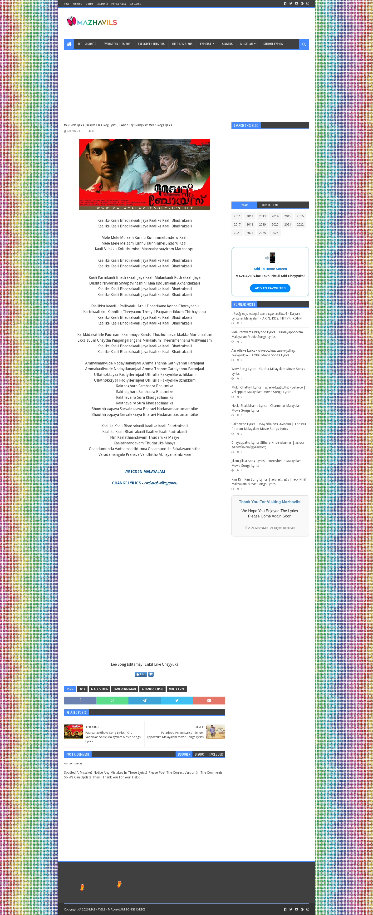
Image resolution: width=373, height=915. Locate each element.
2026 (275, 233)
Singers (227, 43)
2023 (237, 233)
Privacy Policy (118, 3)
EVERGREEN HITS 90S (151, 43)
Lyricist (205, 43)
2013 (262, 216)
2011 (237, 216)
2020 (275, 224)
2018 (249, 224)
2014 (275, 216)
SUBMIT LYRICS (273, 43)
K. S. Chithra (99, 689)
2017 (237, 224)
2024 (249, 233)
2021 (287, 224)
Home (66, 3)
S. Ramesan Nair (152, 689)
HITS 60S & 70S (182, 43)
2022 (300, 224)
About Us (77, 3)
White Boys (176, 689)
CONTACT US (135, 3)
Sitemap (89, 3)
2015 (82, 689)
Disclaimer (102, 3)
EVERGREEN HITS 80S (117, 43)
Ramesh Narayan (125, 689)
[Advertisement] (186, 83)
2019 (262, 224)
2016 (300, 216)
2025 (262, 233)
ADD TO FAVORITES (270, 288)
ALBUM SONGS (87, 43)
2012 (249, 216)
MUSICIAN (246, 43)
